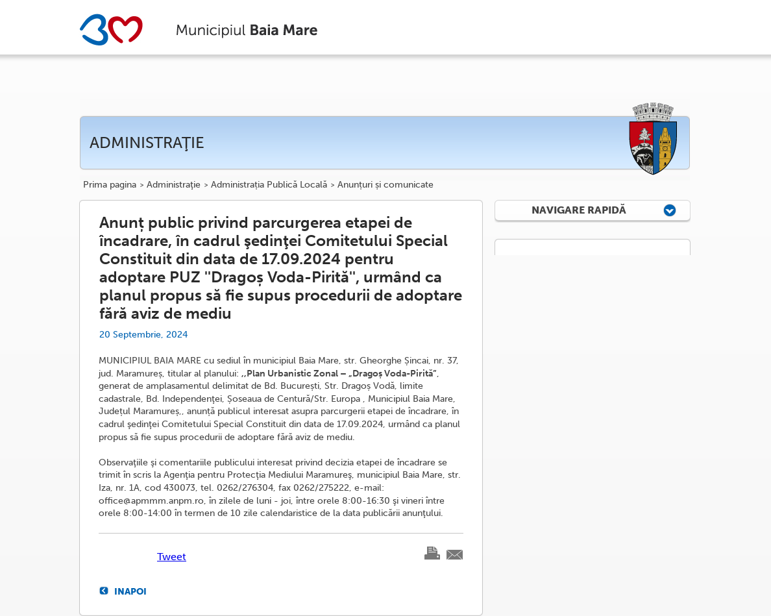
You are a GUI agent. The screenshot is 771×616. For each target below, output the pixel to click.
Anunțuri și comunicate (385, 185)
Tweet (171, 556)
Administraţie (174, 185)
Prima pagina (109, 185)
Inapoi (130, 591)
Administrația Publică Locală (269, 185)
